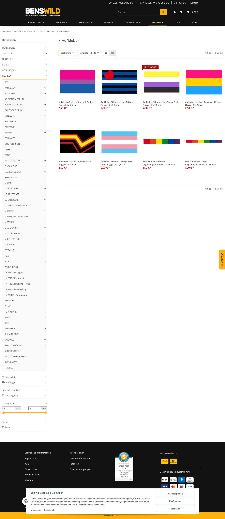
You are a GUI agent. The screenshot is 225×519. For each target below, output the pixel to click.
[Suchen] (138, 12)
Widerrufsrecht (32, 474)
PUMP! (8, 306)
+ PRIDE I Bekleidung (16, 289)
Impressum (30, 458)
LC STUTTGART (12, 194)
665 (7, 82)
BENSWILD (10, 115)
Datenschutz (31, 469)
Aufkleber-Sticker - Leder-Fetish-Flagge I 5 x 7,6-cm (117, 103)
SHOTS (8, 317)
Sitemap (29, 479)
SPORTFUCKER (12, 351)
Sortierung (66, 52)
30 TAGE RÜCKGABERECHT (122, 2)
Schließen (175, 509)
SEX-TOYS (7, 53)
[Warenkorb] (192, 12)
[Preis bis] (34, 408)
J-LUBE (8, 183)
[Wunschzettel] (181, 12)
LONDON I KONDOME (16, 205)
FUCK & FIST (11, 166)
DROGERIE (7, 59)
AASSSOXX (10, 87)
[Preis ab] (8, 408)
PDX (7, 255)
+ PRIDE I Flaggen (14, 272)
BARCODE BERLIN (13, 110)
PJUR (7, 261)
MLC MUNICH (11, 227)
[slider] (3, 413)
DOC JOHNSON (12, 143)
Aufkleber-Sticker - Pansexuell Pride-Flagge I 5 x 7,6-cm (203, 103)
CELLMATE (10, 138)
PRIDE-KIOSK (11, 267)
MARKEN (7, 75)
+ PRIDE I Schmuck (15, 278)
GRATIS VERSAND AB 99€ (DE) (154, 2)
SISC (7, 323)
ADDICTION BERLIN (14, 99)
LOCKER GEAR (11, 199)
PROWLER (10, 300)
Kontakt (194, 2)
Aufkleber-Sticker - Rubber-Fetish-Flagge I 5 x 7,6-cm (75, 163)
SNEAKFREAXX (12, 334)
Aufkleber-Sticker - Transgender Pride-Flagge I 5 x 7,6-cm (116, 163)
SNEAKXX (9, 339)
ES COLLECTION (12, 160)
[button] (174, 12)
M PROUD (10, 211)
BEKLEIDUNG (8, 47)
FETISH (5, 64)
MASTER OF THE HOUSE (16, 216)
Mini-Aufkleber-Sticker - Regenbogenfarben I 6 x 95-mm (200, 163)
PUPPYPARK (10, 311)
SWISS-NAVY (11, 362)
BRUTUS (9, 132)
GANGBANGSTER (13, 171)
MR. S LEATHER (12, 239)
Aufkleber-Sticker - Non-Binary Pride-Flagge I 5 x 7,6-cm (161, 103)
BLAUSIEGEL (11, 121)
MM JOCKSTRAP (12, 233)
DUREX (8, 149)
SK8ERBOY (10, 328)
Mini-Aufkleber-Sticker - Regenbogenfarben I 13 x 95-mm (159, 163)
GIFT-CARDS (180, 2)
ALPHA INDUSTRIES (14, 104)
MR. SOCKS (10, 244)
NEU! (177, 22)
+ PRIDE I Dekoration (17, 295)
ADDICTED (10, 93)
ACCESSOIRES (9, 70)
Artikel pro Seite (88, 52)
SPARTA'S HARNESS (14, 345)
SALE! (194, 22)
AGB (27, 463)
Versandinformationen (81, 458)
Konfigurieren (175, 501)
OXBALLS (9, 250)
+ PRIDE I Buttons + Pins (18, 283)
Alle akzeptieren (175, 494)
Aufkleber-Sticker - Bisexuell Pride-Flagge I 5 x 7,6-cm (76, 103)
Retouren (74, 463)
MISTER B (9, 222)
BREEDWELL (11, 127)
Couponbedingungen (80, 469)
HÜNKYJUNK (11, 177)
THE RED (9, 367)
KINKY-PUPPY (11, 188)
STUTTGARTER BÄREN (15, 356)
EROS (7, 155)
